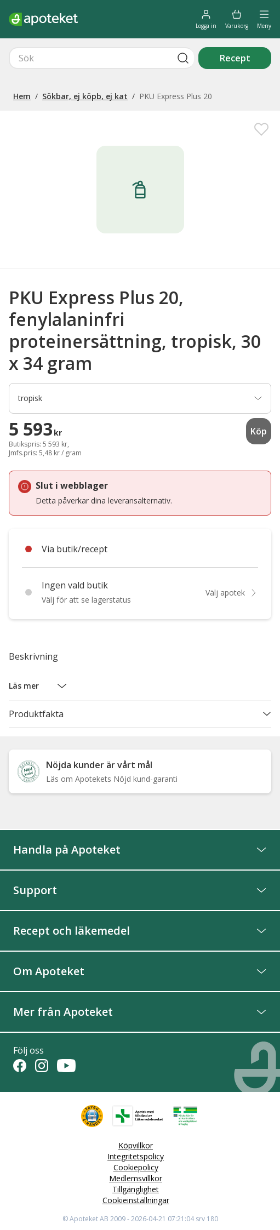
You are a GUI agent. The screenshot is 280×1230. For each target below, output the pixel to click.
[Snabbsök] (101, 58)
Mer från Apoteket (140, 1011)
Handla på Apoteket (140, 849)
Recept (235, 58)
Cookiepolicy (135, 1167)
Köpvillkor (135, 1145)
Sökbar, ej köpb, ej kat (85, 96)
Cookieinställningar (135, 1200)
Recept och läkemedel (140, 930)
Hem (22, 96)
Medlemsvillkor (135, 1178)
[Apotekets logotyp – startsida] (43, 19)
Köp (258, 431)
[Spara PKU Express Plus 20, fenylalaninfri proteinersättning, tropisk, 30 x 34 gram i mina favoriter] (261, 129)
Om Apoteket (140, 971)
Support (140, 890)
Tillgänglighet (135, 1189)
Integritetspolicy (135, 1156)
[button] (38, 686)
